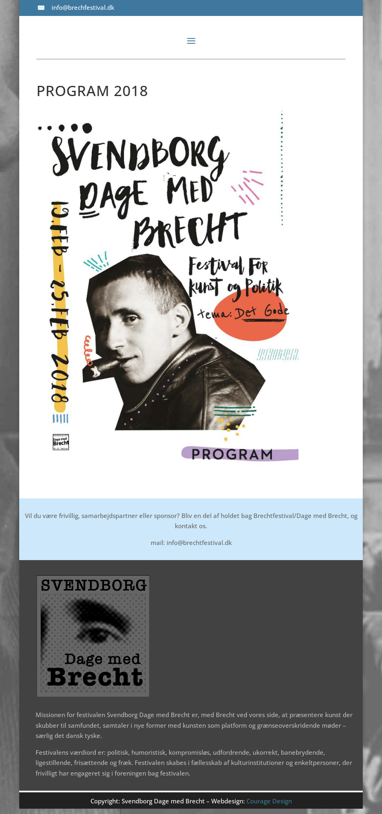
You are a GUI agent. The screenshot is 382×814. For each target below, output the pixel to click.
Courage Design (269, 801)
